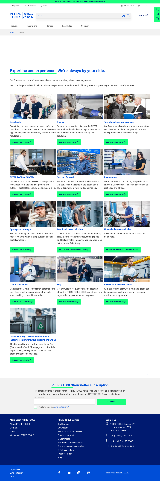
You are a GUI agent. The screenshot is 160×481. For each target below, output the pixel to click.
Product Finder (65, 453)
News (12, 431)
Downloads (15, 122)
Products (13, 26)
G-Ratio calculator (66, 450)
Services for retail (65, 177)
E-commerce (110, 177)
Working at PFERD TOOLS (22, 435)
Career (44, 6)
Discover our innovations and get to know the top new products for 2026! (80, 2)
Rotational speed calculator (70, 229)
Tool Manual (64, 424)
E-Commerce (64, 439)
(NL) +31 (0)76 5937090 (119, 440)
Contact (13, 427)
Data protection (30, 6)
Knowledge (67, 26)
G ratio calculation (19, 284)
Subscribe (111, 402)
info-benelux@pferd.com (120, 446)
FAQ (59, 284)
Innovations (32, 26)
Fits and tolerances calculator (118, 229)
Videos (60, 122)
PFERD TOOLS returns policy (118, 284)
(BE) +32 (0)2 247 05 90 (119, 435)
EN (146, 6)
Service (50, 26)
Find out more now (22, 142)
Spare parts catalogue (20, 229)
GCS (12, 476)
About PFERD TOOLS (20, 424)
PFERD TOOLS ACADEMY (22, 177)
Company (85, 26)
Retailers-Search (127, 6)
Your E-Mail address (39, 397)
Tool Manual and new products (119, 122)
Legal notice (15, 6)
